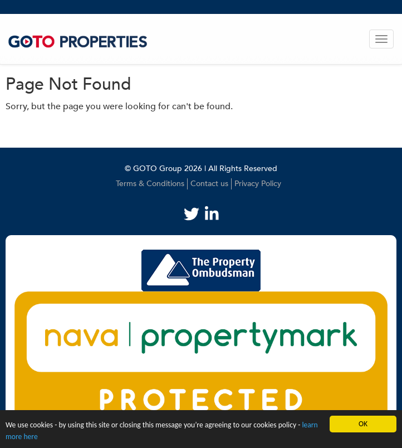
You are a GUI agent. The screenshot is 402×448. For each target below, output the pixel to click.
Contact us (209, 183)
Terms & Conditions (150, 183)
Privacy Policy (257, 183)
